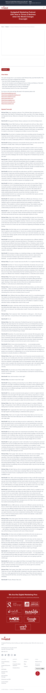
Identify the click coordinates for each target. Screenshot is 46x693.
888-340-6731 (38, 2)
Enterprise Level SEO (6, 679)
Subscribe (5, 69)
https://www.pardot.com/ (7, 103)
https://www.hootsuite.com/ (8, 102)
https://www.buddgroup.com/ (8, 93)
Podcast (7, 26)
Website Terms (38, 661)
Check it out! (30, 3)
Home (2, 26)
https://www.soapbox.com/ (8, 100)
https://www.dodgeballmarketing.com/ (11, 95)
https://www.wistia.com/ (7, 98)
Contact (14, 661)
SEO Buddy (3, 669)
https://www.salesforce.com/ (8, 96)
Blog (25, 664)
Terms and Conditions (37, 664)
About (25, 661)
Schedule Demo (16, 667)
